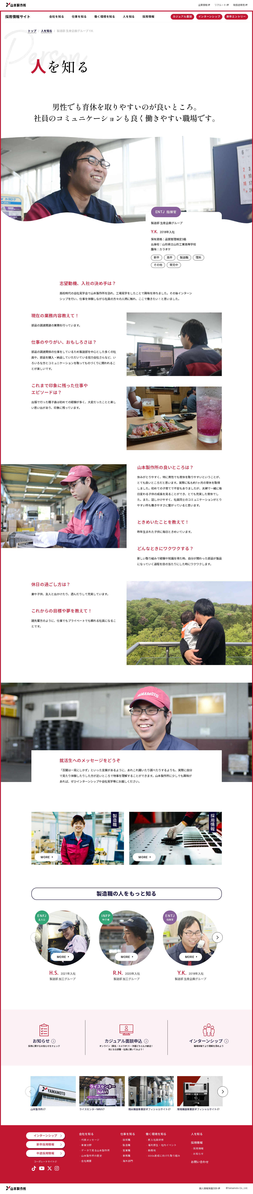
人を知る (129, 16)
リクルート (220, 5)
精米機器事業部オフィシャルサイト (148, 1109)
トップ (32, 31)
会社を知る (56, 16)
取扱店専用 (239, 5)
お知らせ (41, 1041)
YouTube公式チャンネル (42, 1169)
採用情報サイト (18, 17)
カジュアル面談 (182, 16)
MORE (45, 857)
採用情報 (148, 16)
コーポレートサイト (44, 1161)
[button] (36, 937)
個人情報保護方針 (208, 1188)
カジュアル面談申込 (123, 1041)
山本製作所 (15, 5)
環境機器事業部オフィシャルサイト (197, 1109)
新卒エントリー (236, 16)
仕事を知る (79, 16)
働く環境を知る (104, 16)
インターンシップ (209, 16)
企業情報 (202, 5)
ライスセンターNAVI (90, 1109)
